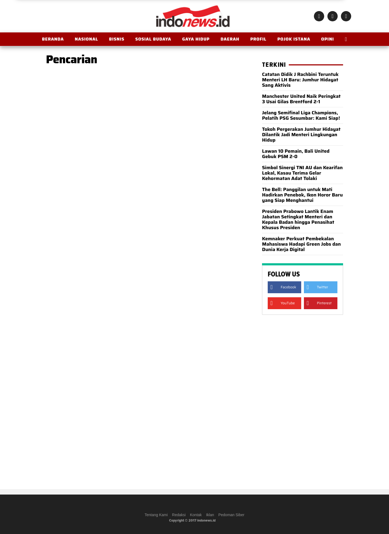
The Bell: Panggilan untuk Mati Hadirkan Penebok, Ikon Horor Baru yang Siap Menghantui (302, 195)
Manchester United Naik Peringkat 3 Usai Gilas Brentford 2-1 (301, 98)
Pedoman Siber (231, 515)
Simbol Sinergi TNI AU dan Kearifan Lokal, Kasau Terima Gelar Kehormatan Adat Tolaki (302, 173)
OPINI (327, 39)
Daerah (229, 39)
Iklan (210, 515)
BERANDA (53, 39)
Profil (258, 39)
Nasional (86, 39)
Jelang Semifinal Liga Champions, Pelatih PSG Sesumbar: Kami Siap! (301, 115)
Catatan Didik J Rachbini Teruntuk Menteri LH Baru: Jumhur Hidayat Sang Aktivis (300, 80)
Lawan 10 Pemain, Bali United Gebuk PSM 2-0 (296, 153)
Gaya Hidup (196, 39)
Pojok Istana (293, 39)
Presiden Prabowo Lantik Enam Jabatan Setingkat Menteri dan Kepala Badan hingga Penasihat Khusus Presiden (298, 219)
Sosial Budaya (153, 39)
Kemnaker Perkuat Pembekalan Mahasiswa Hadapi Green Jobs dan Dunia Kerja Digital (301, 244)
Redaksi (179, 515)
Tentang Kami (156, 515)
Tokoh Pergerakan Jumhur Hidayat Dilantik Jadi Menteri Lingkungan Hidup (301, 134)
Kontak (196, 515)
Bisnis (116, 39)
